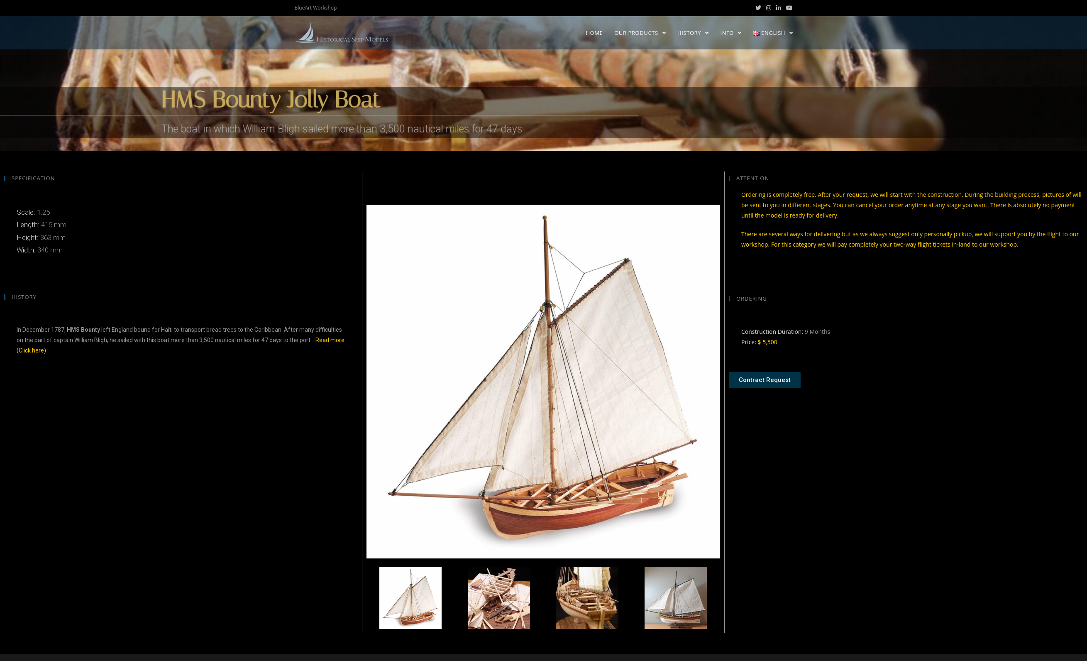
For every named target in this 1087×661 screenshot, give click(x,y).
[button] (765, 380)
